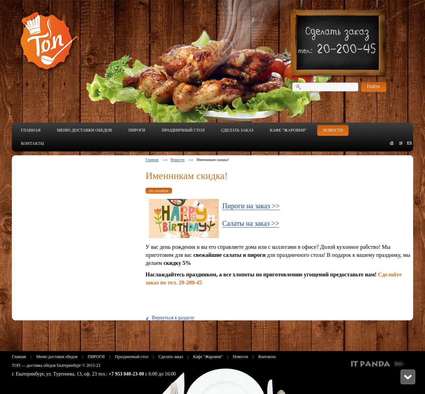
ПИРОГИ (96, 356)
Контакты (267, 356)
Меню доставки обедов (56, 356)
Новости (178, 159)
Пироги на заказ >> (250, 206)
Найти (373, 86)
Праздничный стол (131, 356)
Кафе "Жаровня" (208, 356)
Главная (152, 159)
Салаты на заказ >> (250, 223)
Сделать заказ (170, 356)
